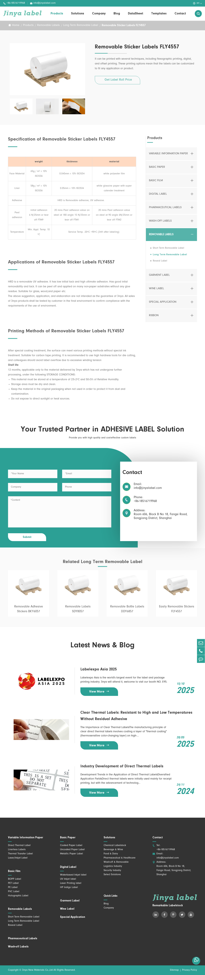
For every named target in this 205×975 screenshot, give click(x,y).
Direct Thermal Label (19, 845)
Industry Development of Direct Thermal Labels (121, 766)
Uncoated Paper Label (72, 849)
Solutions (77, 13)
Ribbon (154, 318)
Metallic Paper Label (71, 854)
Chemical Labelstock (115, 845)
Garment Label (159, 277)
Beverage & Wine (113, 849)
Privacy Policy (189, 970)
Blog (117, 13)
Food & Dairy (111, 854)
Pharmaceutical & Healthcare (119, 858)
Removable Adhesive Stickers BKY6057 (28, 612)
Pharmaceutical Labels (165, 210)
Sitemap (174, 970)
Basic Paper (157, 169)
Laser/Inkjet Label (18, 858)
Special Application (162, 304)
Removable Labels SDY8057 (77, 612)
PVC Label (13, 891)
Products (57, 13)
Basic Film (156, 183)
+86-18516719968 (14, 3)
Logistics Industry (113, 866)
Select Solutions (112, 874)
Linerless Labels (17, 849)
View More (99, 691)
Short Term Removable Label (168, 250)
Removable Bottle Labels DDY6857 (127, 612)
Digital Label (158, 196)
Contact (180, 13)
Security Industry (112, 870)
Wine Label (156, 291)
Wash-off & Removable (116, 862)
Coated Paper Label (71, 845)
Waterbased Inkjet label (73, 875)
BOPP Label (14, 879)
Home (15, 25)
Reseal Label (160, 263)
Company (99, 13)
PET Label (13, 883)
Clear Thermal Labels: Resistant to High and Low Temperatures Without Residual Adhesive (136, 716)
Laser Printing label (70, 883)
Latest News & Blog (102, 645)
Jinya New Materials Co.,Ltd (37, 970)
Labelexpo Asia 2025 (98, 670)
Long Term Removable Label (80, 25)
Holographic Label (18, 896)
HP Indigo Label (69, 887)
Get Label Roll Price (118, 80)
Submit (27, 537)
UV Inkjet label (68, 879)
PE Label (13, 887)
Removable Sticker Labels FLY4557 (124, 25)
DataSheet (135, 13)
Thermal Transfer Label (20, 854)
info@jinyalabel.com (43, 3)
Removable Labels (48, 25)
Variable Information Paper (168, 156)
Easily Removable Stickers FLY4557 (176, 612)
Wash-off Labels (160, 223)
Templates (159, 13)
